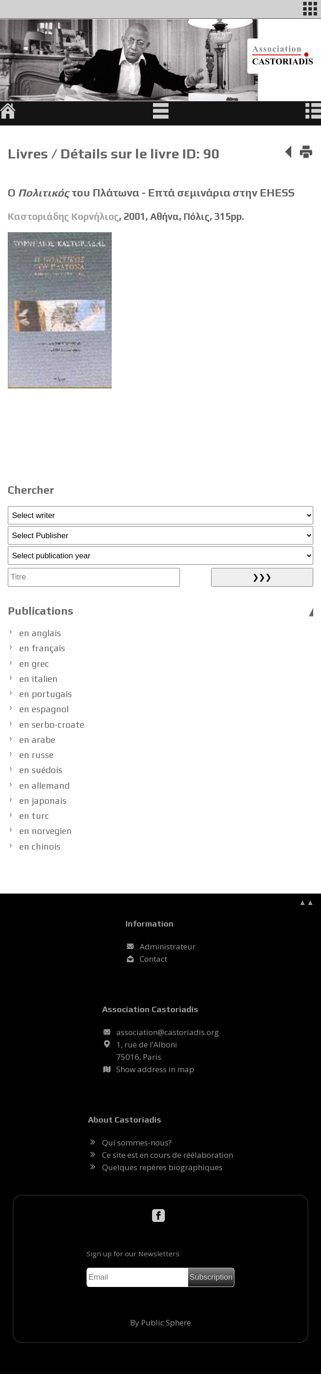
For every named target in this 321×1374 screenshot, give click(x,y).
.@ (167, 1032)
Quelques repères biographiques (162, 1167)
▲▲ (306, 902)
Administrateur (168, 946)
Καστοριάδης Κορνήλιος (63, 216)
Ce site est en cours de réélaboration (167, 1155)
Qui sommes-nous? (137, 1142)
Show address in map (155, 1069)
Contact (153, 959)
